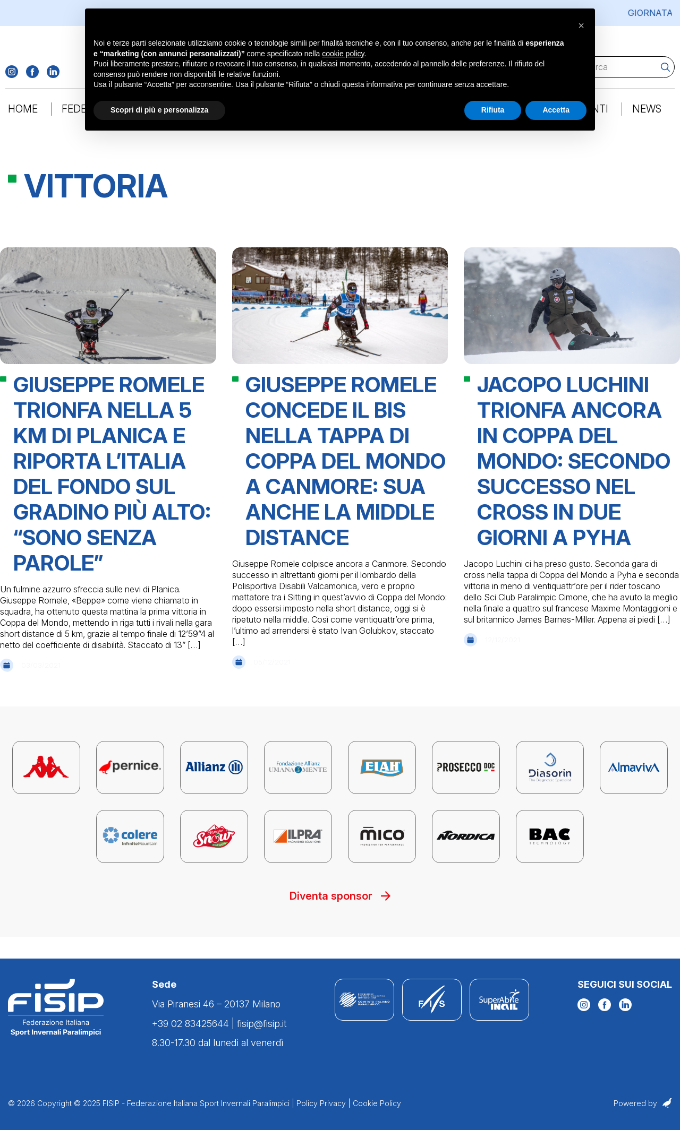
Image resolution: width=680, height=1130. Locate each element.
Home (23, 116)
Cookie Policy (377, 1103)
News (646, 116)
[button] (581, 25)
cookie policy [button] (343, 53)
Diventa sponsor (340, 918)
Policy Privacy (321, 1103)
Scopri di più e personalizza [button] (159, 110)
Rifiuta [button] (493, 110)
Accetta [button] (556, 110)
